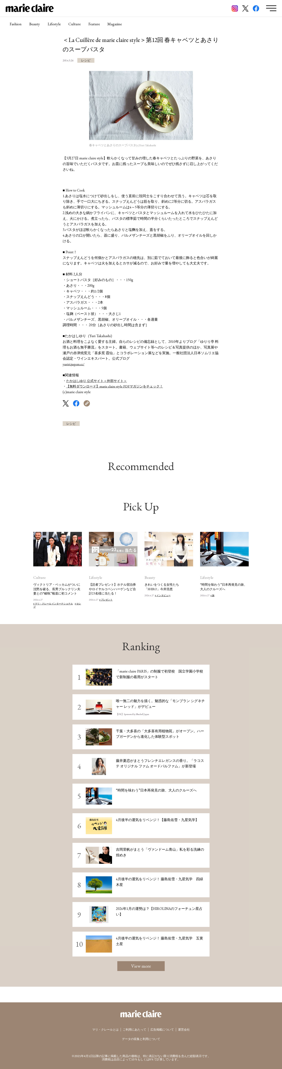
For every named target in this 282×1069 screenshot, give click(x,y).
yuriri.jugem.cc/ (74, 364)
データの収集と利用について (141, 1039)
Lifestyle (54, 24)
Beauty (35, 24)
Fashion (16, 24)
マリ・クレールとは (105, 1030)
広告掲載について (162, 1030)
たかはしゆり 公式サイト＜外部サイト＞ (98, 380)
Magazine (116, 24)
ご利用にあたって (134, 1030)
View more (141, 966)
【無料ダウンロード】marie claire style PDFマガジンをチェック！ (117, 386)
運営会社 (184, 1030)
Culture (75, 24)
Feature (95, 24)
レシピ (86, 60)
